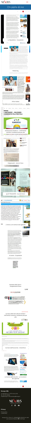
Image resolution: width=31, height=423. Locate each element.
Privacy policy (4, 412)
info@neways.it (4, 396)
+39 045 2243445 (6, 395)
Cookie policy (4, 413)
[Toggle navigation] (27, 2)
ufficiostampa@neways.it (14, 396)
